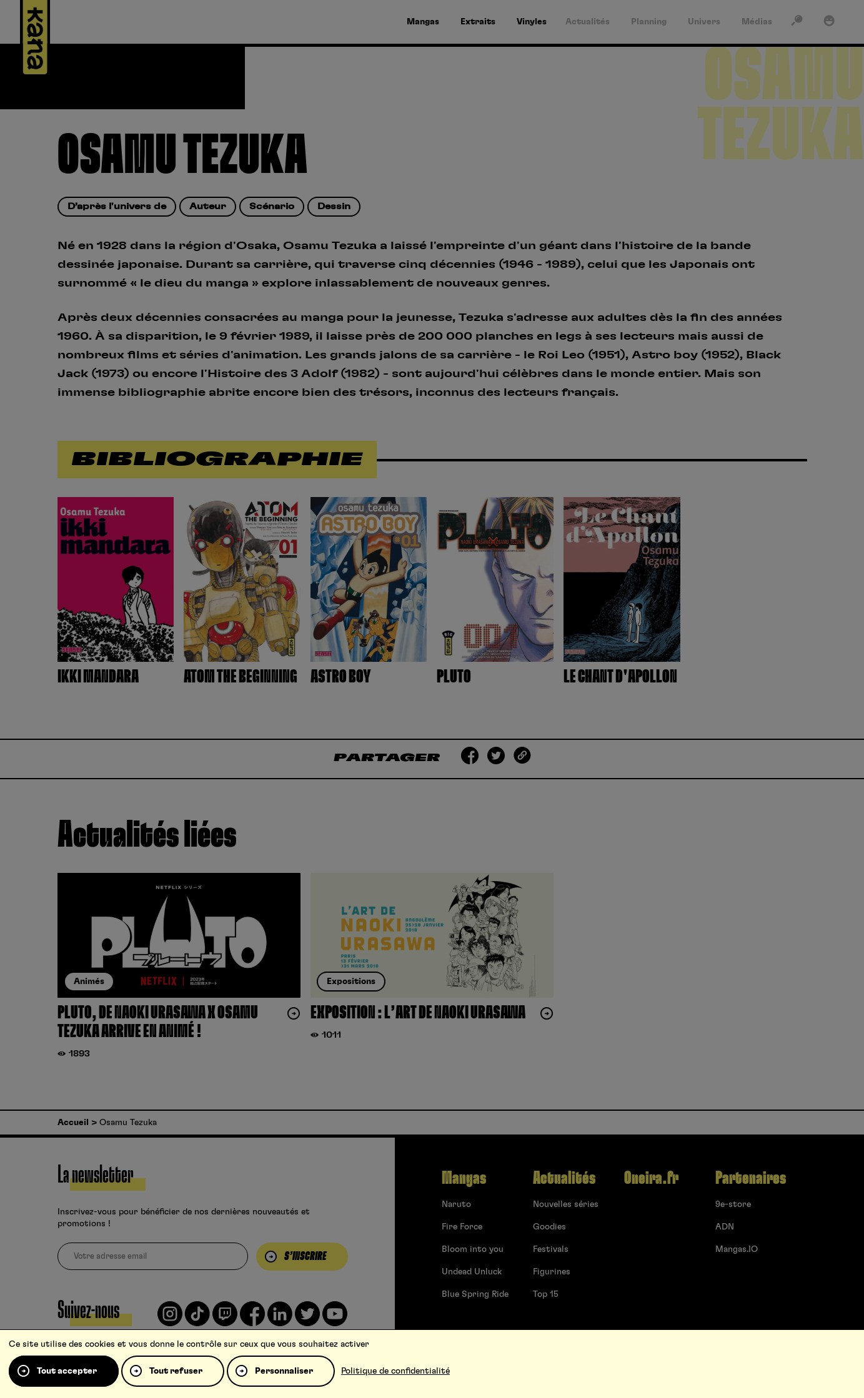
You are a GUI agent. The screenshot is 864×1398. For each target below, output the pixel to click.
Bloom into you (473, 1249)
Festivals (551, 1249)
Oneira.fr (651, 1178)
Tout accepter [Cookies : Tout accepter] (67, 1371)
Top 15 (546, 1294)
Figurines (551, 1272)
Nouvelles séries (565, 1204)
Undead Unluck (472, 1272)
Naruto (456, 1204)
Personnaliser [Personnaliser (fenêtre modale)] (284, 1371)
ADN (724, 1227)
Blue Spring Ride (475, 1294)
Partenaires (750, 1178)
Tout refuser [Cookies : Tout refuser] (175, 1371)
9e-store (733, 1204)
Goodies (549, 1227)
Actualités (564, 1178)
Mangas (464, 1178)
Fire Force (462, 1227)
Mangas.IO (736, 1249)
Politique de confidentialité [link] (395, 1371)
